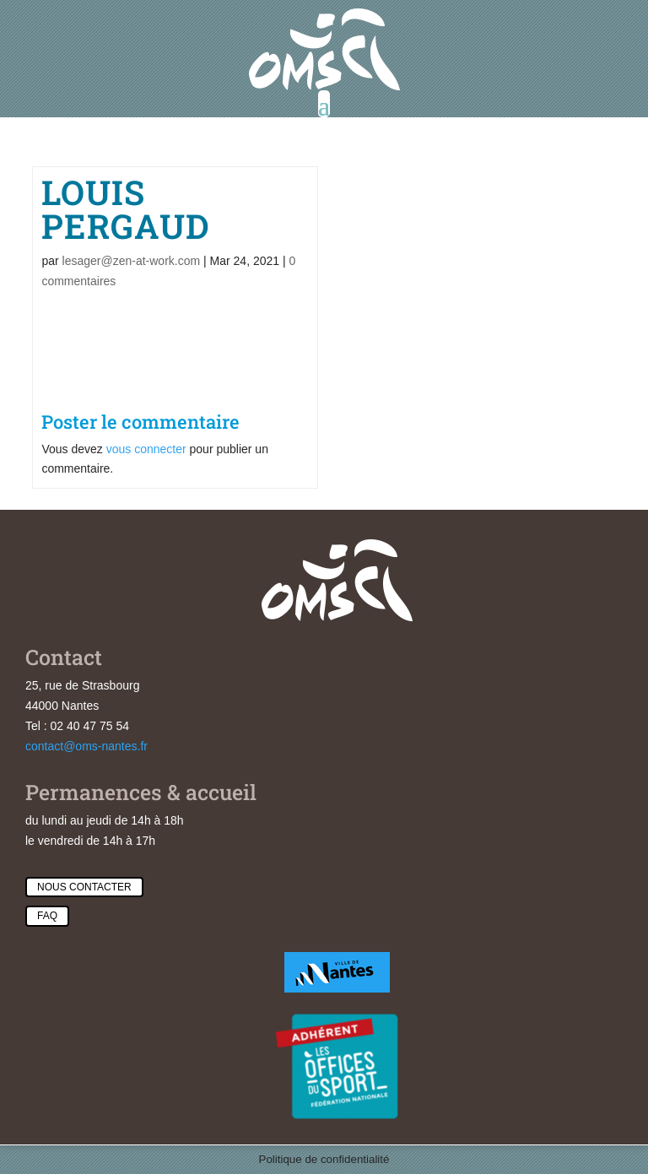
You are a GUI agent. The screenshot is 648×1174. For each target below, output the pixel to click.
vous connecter (146, 449)
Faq (47, 916)
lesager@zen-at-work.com (131, 261)
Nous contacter (84, 887)
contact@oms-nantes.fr (86, 746)
